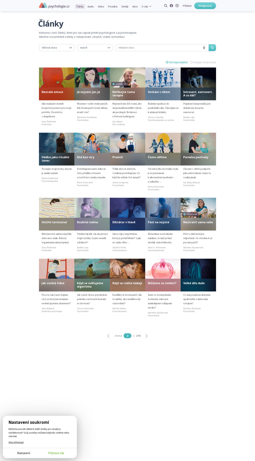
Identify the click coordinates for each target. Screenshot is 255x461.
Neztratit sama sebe (198, 222)
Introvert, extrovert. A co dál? (197, 93)
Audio (90, 6)
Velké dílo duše (194, 283)
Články (80, 6)
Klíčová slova (49, 47)
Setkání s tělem (159, 92)
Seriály (124, 6)
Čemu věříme (157, 157)
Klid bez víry (85, 157)
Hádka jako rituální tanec (55, 158)
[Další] (146, 336)
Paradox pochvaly (195, 157)
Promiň (117, 157)
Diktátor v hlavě (123, 222)
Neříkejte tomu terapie (123, 93)
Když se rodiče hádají (127, 283)
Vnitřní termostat (54, 222)
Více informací (16, 442)
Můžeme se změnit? (162, 283)
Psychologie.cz (54, 5)
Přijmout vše (56, 453)
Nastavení (23, 453)
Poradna (112, 6)
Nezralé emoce (52, 92)
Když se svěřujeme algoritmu (90, 284)
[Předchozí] (108, 336)
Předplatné (205, 5)
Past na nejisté (158, 222)
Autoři (83, 47)
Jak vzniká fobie (53, 283)
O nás (144, 6)
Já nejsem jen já (88, 92)
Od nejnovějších (178, 62)
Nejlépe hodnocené (205, 62)
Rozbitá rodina (87, 222)
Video (101, 6)
